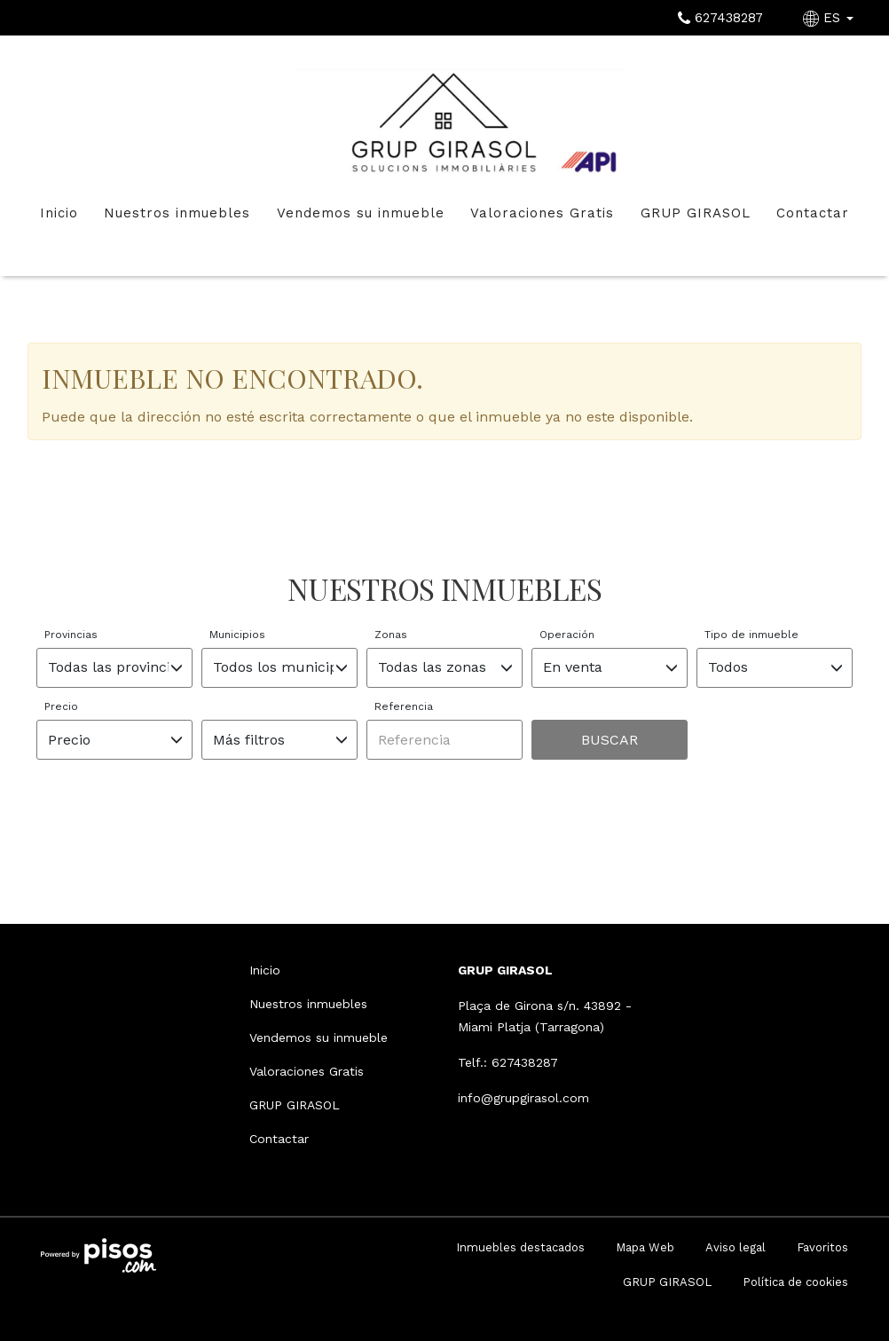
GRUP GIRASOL (696, 213)
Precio (61, 706)
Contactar (812, 213)
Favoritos (822, 1247)
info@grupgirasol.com (523, 1098)
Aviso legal (735, 1247)
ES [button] (830, 18)
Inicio (59, 213)
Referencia (403, 706)
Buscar (609, 739)
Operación (566, 634)
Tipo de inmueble (751, 634)
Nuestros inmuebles (177, 213)
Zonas (390, 634)
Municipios (237, 634)
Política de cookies (795, 1282)
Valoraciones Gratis (542, 213)
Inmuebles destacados (520, 1247)
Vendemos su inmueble (360, 213)
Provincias (71, 634)
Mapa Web (645, 1247)
